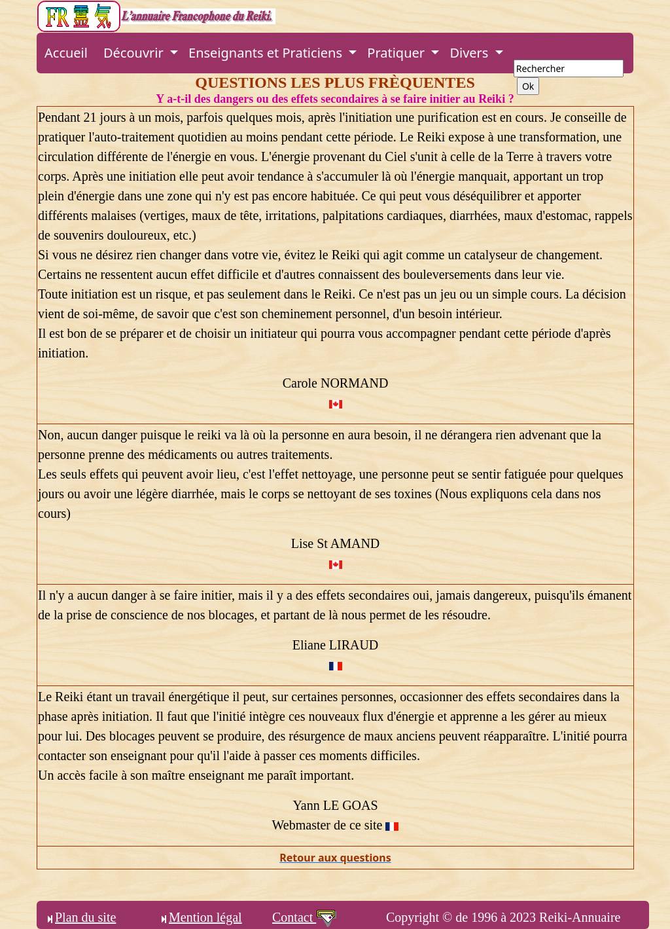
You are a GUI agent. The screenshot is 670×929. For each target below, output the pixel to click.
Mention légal (200, 917)
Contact (305, 917)
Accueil (66, 53)
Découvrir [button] (135, 53)
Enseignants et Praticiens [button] (266, 53)
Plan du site (80, 917)
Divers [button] (470, 53)
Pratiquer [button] (397, 53)
